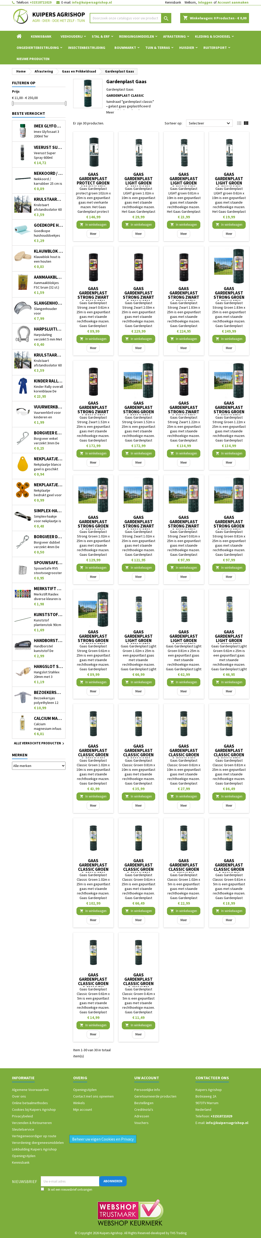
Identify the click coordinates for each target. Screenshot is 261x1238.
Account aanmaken (233, 2)
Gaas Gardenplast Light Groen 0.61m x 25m (229, 638)
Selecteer (210, 123)
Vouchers (141, 1122)
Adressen (141, 1116)
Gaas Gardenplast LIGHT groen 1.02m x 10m (138, 181)
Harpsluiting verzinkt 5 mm (48, 329)
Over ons (19, 1096)
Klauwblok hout (48, 251)
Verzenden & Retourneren (32, 1122)
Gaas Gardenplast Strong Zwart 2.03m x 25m (138, 295)
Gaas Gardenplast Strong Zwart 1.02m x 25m (138, 524)
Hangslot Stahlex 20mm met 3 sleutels (48, 666)
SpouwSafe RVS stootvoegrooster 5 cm (48, 563)
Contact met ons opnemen (93, 1096)
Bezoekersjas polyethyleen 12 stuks (48, 692)
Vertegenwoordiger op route (34, 1136)
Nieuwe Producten (33, 58)
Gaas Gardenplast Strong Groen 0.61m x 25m (93, 638)
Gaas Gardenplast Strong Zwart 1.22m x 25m (183, 409)
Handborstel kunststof (48, 640)
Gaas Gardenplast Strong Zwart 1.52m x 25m (93, 409)
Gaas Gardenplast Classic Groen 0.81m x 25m (229, 752)
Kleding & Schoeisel (212, 36)
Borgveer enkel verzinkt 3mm (48, 433)
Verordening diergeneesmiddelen (38, 1142)
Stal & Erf (101, 36)
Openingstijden (23, 1156)
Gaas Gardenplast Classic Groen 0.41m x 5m (138, 981)
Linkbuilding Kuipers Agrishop (34, 1149)
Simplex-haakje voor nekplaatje (48, 511)
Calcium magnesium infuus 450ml (48, 718)
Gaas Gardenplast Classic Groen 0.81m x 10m (138, 752)
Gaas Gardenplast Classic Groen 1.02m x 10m (93, 752)
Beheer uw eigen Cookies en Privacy (103, 1139)
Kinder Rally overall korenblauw (48, 381)
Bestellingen (143, 1103)
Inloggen (205, 2)
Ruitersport (215, 47)
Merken (20, 754)
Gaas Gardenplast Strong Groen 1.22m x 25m (229, 409)
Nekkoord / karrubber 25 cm (48, 173)
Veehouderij (72, 36)
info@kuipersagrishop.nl (92, 2)
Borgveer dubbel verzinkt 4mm (48, 537)
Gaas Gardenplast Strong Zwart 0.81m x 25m (183, 524)
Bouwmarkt (125, 47)
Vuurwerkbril (48, 407)
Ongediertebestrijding (38, 47)
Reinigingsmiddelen (136, 36)
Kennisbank (173, 2)
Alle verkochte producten (40, 743)
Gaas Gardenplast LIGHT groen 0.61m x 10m (229, 181)
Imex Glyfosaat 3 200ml (48, 126)
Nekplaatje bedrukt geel (48, 485)
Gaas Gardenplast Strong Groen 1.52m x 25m (138, 409)
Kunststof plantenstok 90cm (48, 615)
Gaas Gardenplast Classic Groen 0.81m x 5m (229, 867)
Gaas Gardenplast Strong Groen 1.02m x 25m (93, 524)
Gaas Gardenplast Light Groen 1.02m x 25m (138, 638)
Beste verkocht (28, 113)
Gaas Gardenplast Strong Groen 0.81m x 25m (229, 524)
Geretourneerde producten (155, 1096)
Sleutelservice (23, 1129)
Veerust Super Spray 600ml (48, 147)
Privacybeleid (22, 1116)
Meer (110, 112)
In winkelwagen (93, 224)
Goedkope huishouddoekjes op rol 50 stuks (48, 225)
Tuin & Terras (157, 47)
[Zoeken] (130, 18)
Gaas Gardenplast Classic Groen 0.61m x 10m (183, 752)
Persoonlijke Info (147, 1089)
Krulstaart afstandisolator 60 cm (48, 199)
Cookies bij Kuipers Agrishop (34, 1109)
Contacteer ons (212, 1077)
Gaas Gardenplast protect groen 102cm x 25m (93, 181)
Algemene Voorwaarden (30, 1089)
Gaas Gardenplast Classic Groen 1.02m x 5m (183, 867)
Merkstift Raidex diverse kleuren (48, 589)
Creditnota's (143, 1109)
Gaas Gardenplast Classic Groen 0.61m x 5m (93, 981)
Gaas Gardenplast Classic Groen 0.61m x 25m (138, 867)
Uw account (146, 1077)
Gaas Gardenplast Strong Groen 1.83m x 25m (229, 295)
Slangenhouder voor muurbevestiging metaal (48, 303)
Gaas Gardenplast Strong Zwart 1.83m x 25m (183, 295)
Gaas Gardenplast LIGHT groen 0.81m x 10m (183, 181)
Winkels (79, 1103)
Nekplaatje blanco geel (48, 459)
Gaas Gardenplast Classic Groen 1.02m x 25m (93, 867)
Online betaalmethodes (30, 1103)
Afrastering (174, 36)
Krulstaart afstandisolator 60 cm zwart (48, 355)
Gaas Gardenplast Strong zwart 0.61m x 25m (93, 295)
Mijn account (82, 1109)
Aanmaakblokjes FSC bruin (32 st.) (48, 277)
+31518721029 (40, 2)
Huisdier (186, 47)
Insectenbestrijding (86, 47)
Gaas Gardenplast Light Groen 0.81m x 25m (183, 638)
